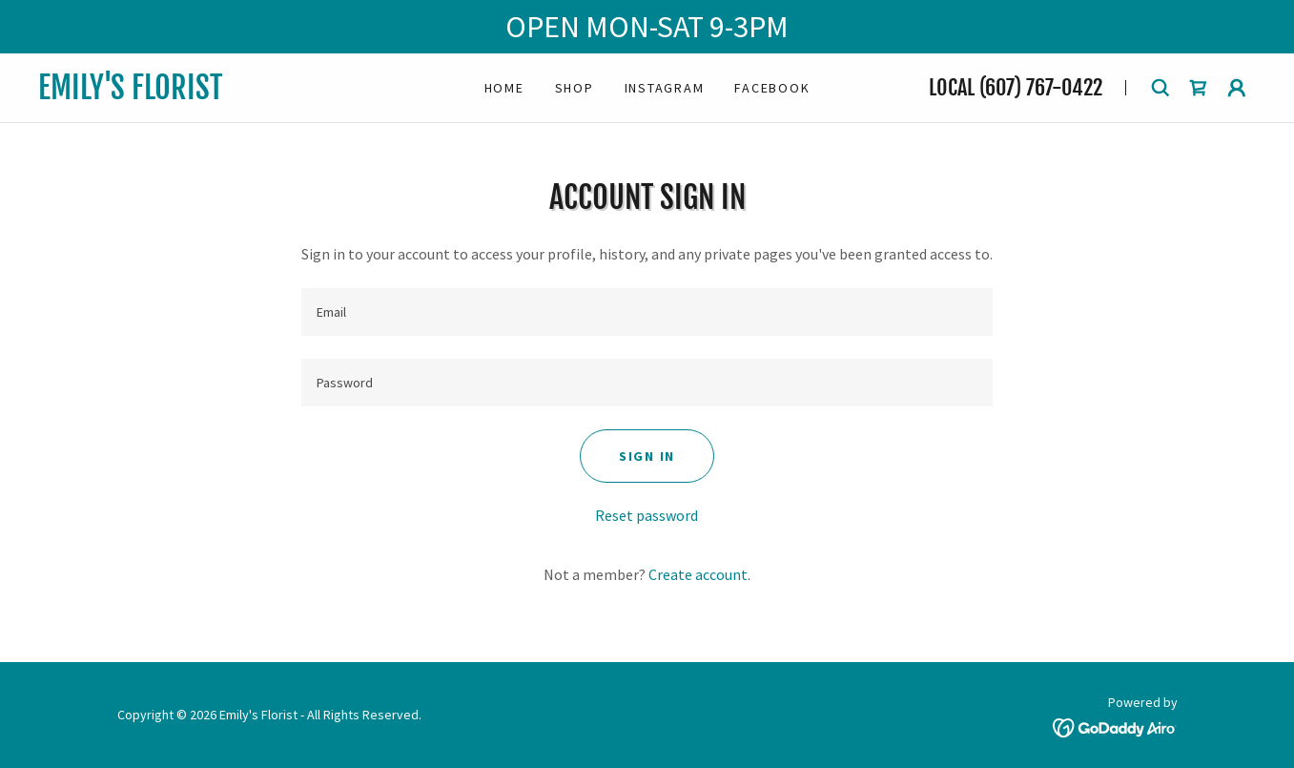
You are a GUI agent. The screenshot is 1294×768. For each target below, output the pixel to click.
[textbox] (647, 312)
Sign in (647, 456)
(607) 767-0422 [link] (1040, 87)
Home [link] (504, 87)
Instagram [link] (665, 87)
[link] (220, 93)
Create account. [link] (699, 574)
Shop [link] (574, 87)
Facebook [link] (772, 87)
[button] (1237, 88)
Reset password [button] (646, 515)
